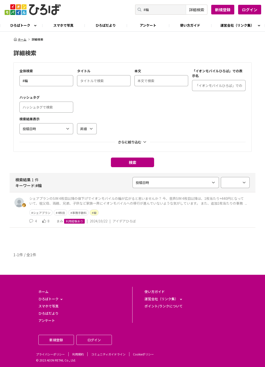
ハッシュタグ (29, 97)
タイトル (83, 70)
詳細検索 (196, 9)
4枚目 (61, 213)
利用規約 (78, 354)
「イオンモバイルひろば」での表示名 (217, 73)
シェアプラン (41, 213)
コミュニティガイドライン (108, 354)
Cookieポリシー (143, 354)
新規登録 (222, 9)
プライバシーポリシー (50, 354)
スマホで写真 (63, 25)
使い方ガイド (190, 25)
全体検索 (26, 70)
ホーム (19, 39)
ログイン (249, 9)
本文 (137, 70)
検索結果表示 (29, 118)
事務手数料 (79, 213)
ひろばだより (106, 25)
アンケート (148, 25)
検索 (132, 162)
